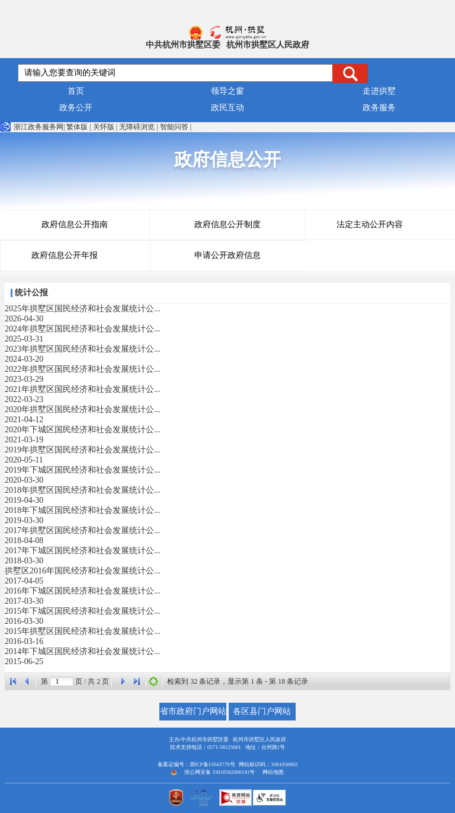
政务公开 (75, 107)
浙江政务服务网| (32, 127)
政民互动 (227, 107)
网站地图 (273, 772)
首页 (76, 91)
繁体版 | (78, 127)
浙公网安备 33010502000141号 (219, 772)
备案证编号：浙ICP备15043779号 (196, 764)
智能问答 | (175, 127)
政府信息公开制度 (227, 224)
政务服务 (379, 107)
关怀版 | (105, 127)
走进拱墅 (379, 91)
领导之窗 (227, 91)
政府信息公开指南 (74, 224)
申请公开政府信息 (227, 255)
